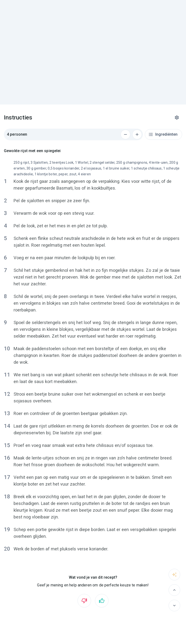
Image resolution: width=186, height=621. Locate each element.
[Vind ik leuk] (101, 600)
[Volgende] (174, 605)
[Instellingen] (176, 117)
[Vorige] (174, 590)
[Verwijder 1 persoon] (125, 134)
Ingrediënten (163, 134)
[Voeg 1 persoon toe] (137, 134)
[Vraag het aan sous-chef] (174, 574)
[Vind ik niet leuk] (84, 600)
